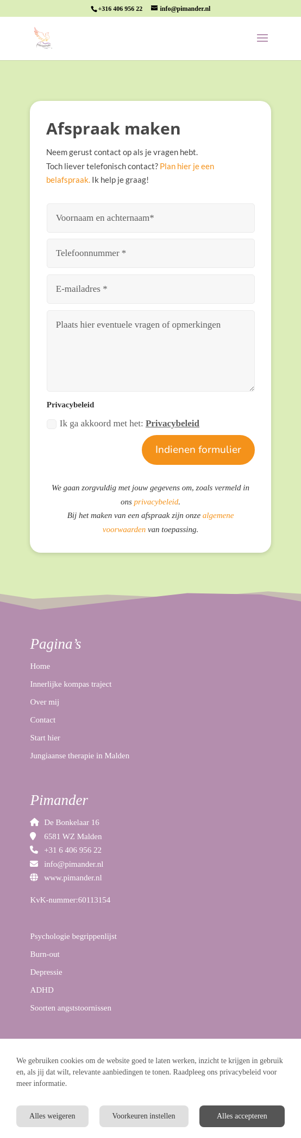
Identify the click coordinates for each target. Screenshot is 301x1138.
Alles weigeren (52, 1116)
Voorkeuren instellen (143, 1116)
